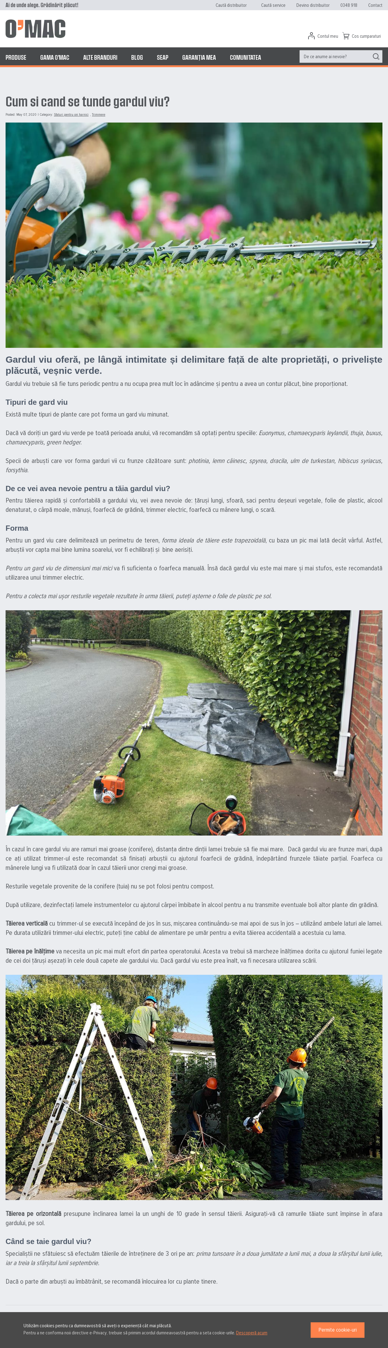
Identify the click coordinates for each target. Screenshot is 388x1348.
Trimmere (98, 114)
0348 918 (348, 5)
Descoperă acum (251, 1333)
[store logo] (35, 28)
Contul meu (327, 36)
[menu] (194, 57)
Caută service (273, 5)
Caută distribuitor (231, 5)
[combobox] (341, 56)
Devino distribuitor (313, 5)
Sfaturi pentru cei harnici (71, 114)
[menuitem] (16, 57)
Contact (375, 5)
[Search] (376, 56)
